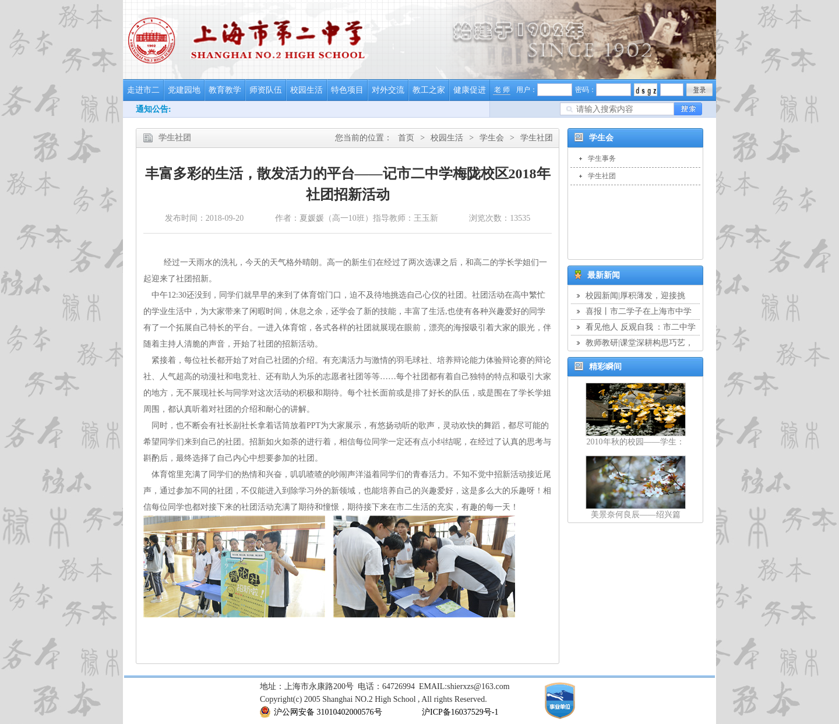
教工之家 (429, 90)
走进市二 (143, 90)
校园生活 (306, 90)
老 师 (502, 90)
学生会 (492, 137)
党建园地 (184, 90)
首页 (406, 137)
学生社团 (536, 137)
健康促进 (469, 90)
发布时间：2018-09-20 (204, 218)
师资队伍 (265, 90)
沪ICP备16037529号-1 (460, 712)
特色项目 (347, 90)
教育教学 (225, 90)
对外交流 (388, 90)
